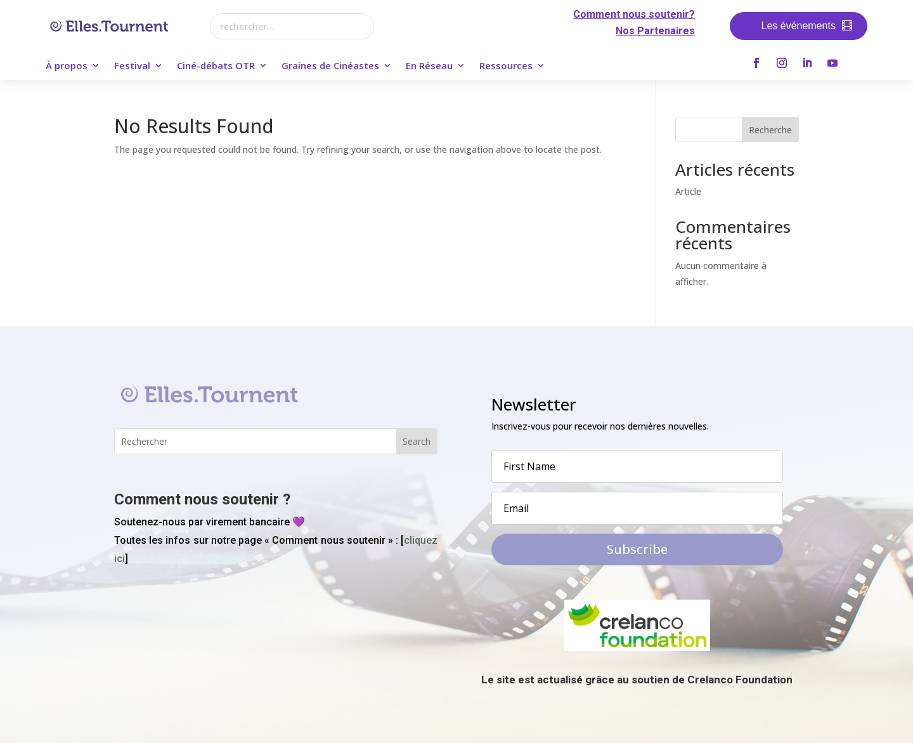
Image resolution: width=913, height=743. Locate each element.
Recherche (770, 130)
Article (688, 191)
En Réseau (429, 66)
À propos (66, 66)
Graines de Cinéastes (330, 66)
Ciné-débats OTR (216, 66)
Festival (132, 66)
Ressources (506, 66)
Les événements (798, 25)
